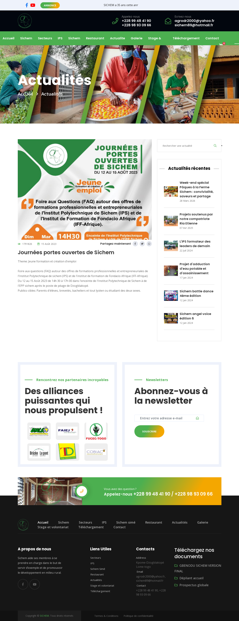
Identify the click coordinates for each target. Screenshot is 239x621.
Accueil (8, 38)
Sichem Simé (95, 569)
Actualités (179, 522)
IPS (60, 38)
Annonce (50, 5)
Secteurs (85, 522)
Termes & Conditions (106, 616)
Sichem (63, 522)
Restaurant (95, 38)
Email (137, 571)
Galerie (136, 38)
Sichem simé (125, 522)
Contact (212, 38)
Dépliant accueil (188, 578)
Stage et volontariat (53, 527)
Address (139, 557)
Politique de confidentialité (138, 616)
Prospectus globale (191, 585)
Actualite (117, 38)
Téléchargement (186, 38)
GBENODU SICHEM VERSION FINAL (197, 568)
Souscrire (149, 431)
